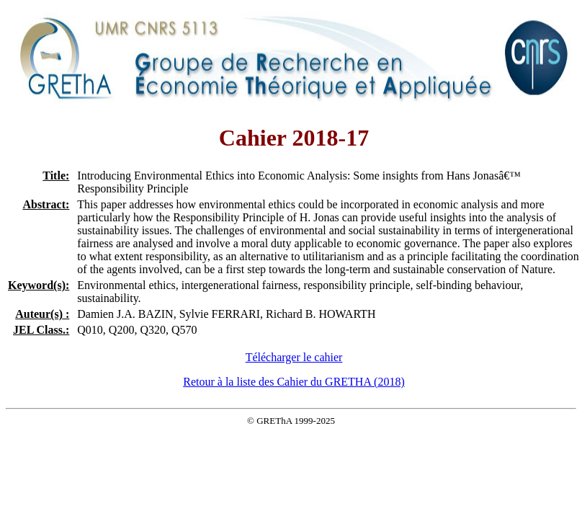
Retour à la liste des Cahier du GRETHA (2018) (294, 382)
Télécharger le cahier (294, 357)
